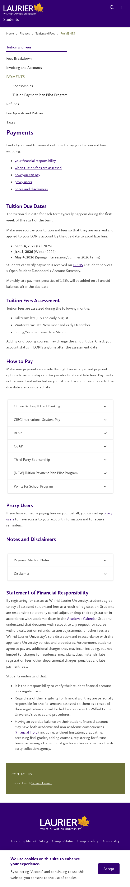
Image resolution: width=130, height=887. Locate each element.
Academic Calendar (82, 618)
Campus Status (62, 841)
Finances (24, 33)
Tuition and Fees (45, 33)
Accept (108, 868)
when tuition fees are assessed (38, 168)
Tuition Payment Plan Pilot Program (40, 95)
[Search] (112, 7)
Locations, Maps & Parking (29, 841)
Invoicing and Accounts (24, 67)
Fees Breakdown (19, 58)
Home (10, 33)
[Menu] (121, 7)
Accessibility (110, 841)
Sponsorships (23, 86)
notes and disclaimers (31, 189)
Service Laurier (41, 783)
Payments (15, 76)
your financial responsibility (35, 160)
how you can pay (27, 175)
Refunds (12, 104)
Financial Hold (27, 732)
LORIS (78, 265)
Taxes (10, 122)
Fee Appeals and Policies (24, 113)
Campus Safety (87, 841)
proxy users (23, 182)
